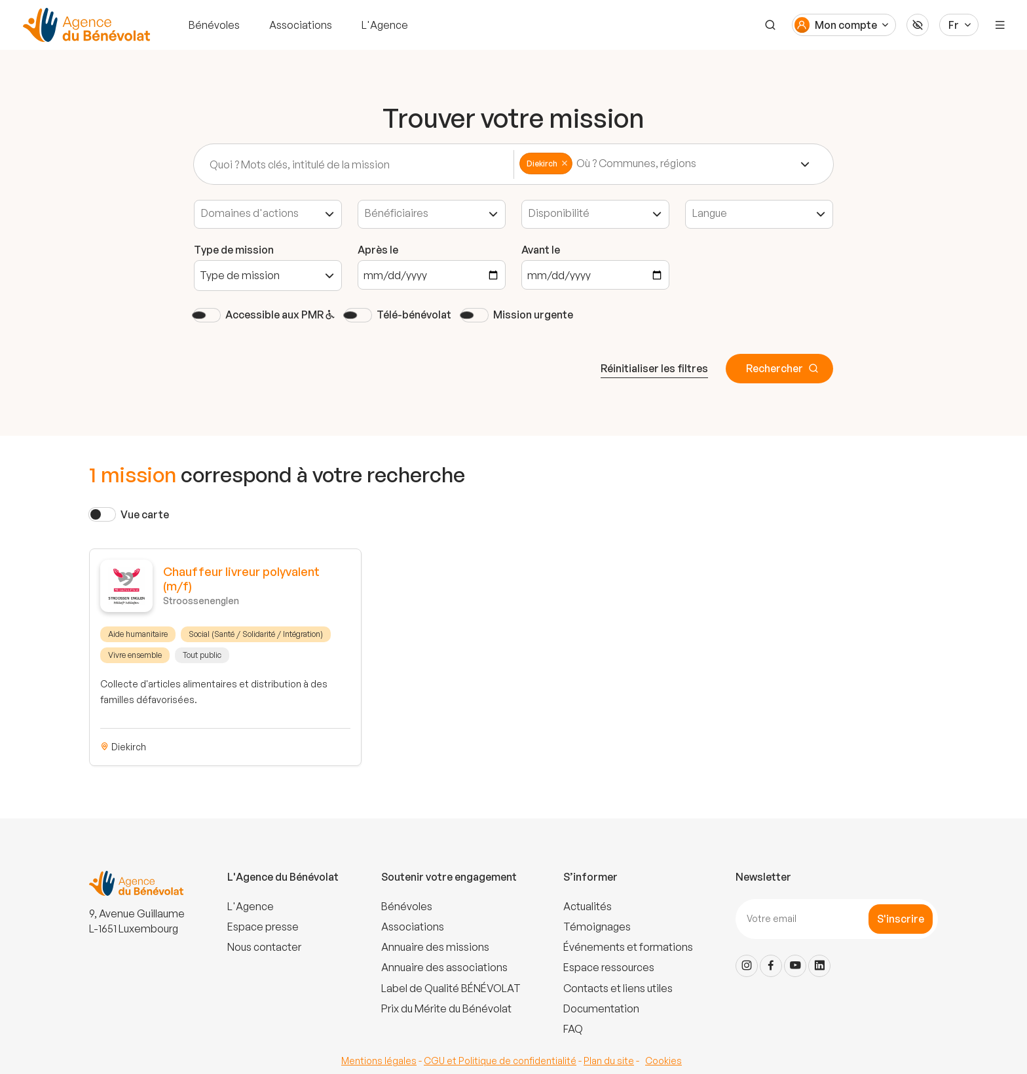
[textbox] (650, 163)
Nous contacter (264, 946)
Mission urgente (533, 314)
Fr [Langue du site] (953, 24)
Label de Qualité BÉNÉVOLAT (451, 988)
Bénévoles (214, 24)
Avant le (540, 249)
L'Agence (385, 24)
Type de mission (234, 249)
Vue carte (145, 514)
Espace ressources (608, 967)
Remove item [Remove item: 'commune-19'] (564, 163)
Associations (300, 24)
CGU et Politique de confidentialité (500, 1060)
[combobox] (665, 164)
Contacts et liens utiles (618, 988)
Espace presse (263, 926)
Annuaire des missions (435, 946)
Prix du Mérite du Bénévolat (446, 1008)
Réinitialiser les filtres (654, 368)
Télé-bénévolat (414, 314)
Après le (378, 249)
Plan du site (609, 1060)
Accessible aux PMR (280, 314)
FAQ (573, 1028)
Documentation (601, 1008)
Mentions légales (379, 1060)
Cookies (663, 1060)
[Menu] (1000, 25)
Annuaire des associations (444, 967)
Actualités (587, 906)
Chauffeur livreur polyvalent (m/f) (241, 578)
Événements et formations (628, 946)
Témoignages (597, 926)
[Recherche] (770, 25)
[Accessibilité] (917, 25)
